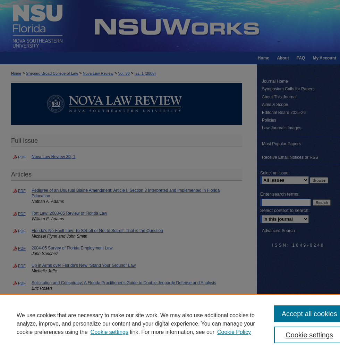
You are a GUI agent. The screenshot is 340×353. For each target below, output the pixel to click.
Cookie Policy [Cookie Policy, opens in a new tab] (234, 332)
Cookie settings (109, 332)
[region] (170, 323)
